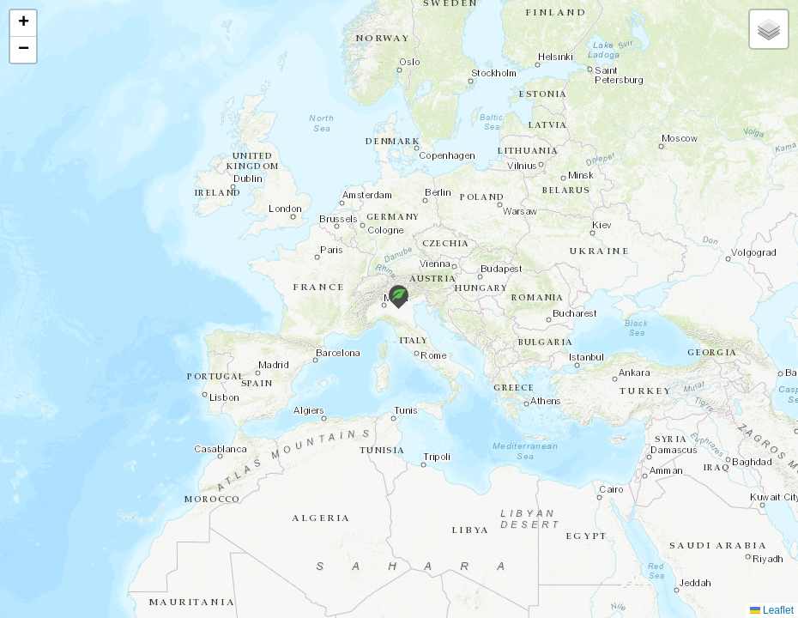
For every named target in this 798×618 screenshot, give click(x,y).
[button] (398, 297)
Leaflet (772, 610)
